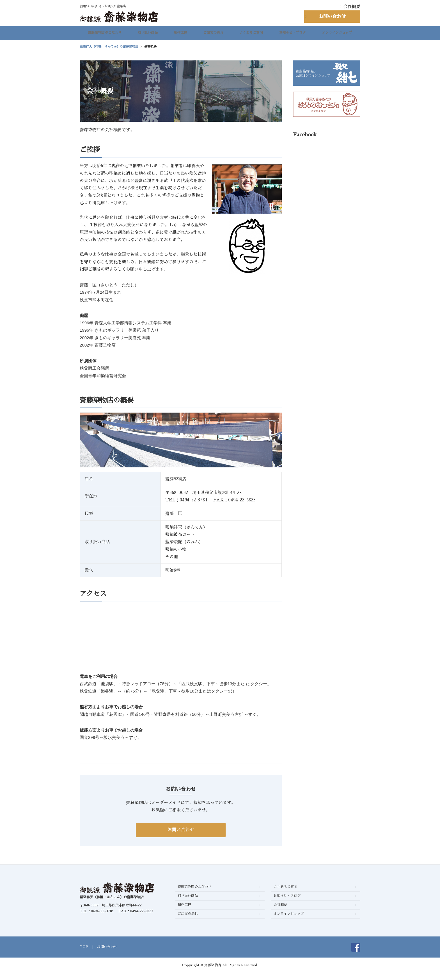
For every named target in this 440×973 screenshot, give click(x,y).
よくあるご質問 (251, 34)
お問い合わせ (332, 16)
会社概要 (351, 6)
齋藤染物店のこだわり (105, 34)
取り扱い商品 (148, 34)
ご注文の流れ (213, 34)
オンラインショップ (337, 34)
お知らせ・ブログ (292, 34)
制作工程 (180, 34)
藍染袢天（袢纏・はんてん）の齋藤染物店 (112, 897)
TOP (84, 947)
